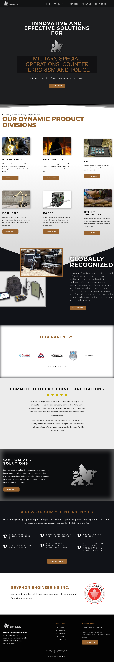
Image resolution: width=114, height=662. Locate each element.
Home (47, 4)
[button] (2, 356)
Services (74, 4)
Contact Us (100, 4)
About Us (86, 4)
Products (60, 4)
